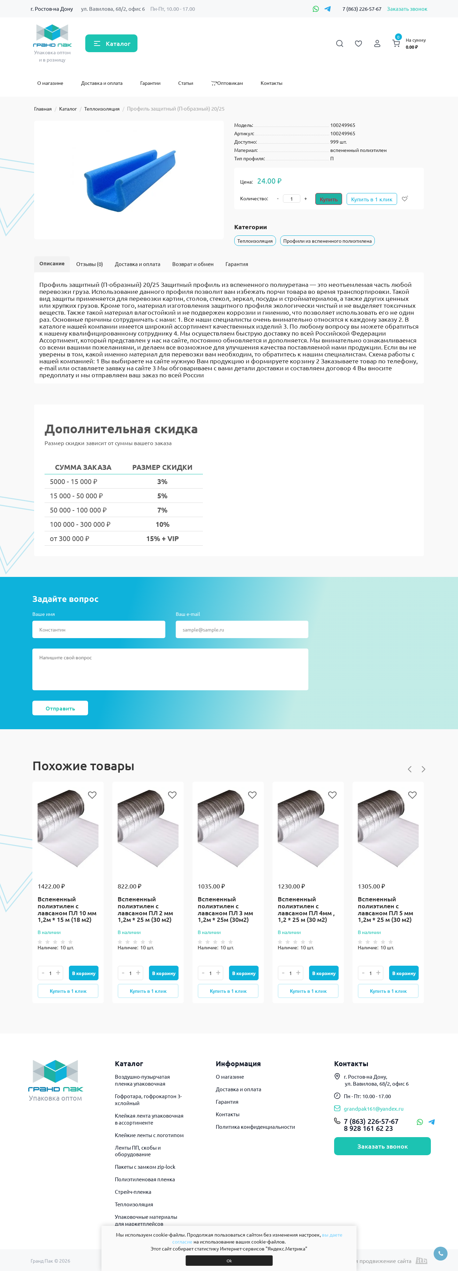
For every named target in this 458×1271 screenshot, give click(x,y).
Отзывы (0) (89, 263)
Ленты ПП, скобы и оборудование (138, 1151)
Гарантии (150, 83)
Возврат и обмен (193, 263)
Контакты (272, 83)
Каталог (118, 43)
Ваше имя (43, 614)
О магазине (50, 83)
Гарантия (237, 263)
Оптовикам (227, 83)
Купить (329, 198)
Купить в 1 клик (372, 198)
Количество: (254, 198)
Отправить (60, 708)
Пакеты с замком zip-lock (145, 1166)
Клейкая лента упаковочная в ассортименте (149, 1119)
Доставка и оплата (102, 83)
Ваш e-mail (188, 614)
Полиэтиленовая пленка (145, 1179)
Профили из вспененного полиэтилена (327, 241)
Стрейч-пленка (133, 1191)
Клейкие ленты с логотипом (149, 1135)
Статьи (185, 83)
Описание (52, 263)
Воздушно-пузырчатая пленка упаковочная (142, 1080)
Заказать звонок (407, 8)
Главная (43, 108)
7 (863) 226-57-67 (361, 8)
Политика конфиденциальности (255, 1126)
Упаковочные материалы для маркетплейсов (146, 1220)
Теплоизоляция (102, 108)
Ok (229, 1260)
